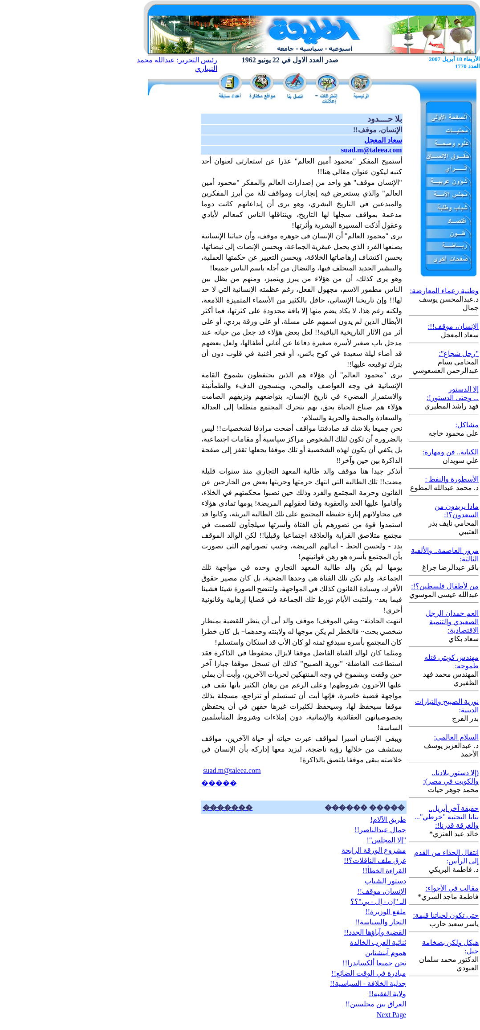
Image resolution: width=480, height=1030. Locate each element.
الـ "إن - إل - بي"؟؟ (378, 901)
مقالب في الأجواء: (452, 888)
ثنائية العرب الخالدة (378, 942)
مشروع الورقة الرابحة (374, 850)
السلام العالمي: (456, 737)
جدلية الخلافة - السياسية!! (368, 983)
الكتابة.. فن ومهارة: (451, 452)
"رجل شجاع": (459, 353)
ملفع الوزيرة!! (385, 912)
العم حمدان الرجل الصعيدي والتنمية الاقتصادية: (452, 621)
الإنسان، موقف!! (381, 891)
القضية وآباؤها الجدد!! (375, 932)
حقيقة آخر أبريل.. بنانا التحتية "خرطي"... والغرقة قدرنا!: (447, 817)
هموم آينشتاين (385, 952)
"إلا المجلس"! (386, 840)
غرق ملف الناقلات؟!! (375, 860)
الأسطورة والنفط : (452, 479)
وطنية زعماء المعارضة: (444, 290)
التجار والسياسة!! (380, 922)
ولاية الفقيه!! (387, 993)
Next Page (391, 1014)
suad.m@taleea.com (231, 770)
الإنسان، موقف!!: (453, 326)
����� (219, 783)
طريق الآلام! (388, 819)
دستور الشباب (385, 881)
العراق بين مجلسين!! (375, 1004)
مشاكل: (467, 425)
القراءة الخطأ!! (384, 871)
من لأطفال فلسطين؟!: (445, 586)
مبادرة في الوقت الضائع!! (368, 973)
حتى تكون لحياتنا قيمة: (446, 915)
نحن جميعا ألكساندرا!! (374, 963)
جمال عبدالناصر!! (380, 830)
